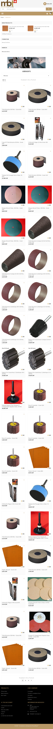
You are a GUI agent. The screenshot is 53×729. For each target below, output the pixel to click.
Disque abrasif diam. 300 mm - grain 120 (12, 241)
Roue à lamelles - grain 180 (9, 438)
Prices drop (4, 691)
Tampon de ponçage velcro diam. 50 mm (12, 176)
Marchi (4, 47)
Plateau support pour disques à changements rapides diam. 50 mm (12, 406)
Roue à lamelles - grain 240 (36, 438)
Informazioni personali (6, 705)
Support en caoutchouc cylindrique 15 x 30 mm (39, 373)
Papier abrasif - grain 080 (35, 471)
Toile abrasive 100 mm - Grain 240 (11, 635)
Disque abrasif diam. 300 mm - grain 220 (38, 208)
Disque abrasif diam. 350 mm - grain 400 (12, 208)
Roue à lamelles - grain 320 (36, 405)
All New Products (7, 34)
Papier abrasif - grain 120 (9, 569)
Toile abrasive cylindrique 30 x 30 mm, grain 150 (39, 274)
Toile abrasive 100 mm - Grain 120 (38, 175)
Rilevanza (26, 76)
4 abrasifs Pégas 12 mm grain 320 (38, 142)
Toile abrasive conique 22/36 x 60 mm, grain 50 (13, 274)
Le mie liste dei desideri (7, 715)
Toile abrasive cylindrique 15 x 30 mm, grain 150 (39, 307)
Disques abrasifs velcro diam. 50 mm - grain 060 (39, 603)
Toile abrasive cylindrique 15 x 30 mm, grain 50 (13, 340)
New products (4, 693)
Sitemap (30, 699)
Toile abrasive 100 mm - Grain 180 (11, 536)
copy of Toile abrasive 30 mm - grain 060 (12, 143)
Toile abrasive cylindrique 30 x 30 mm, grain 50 (13, 307)
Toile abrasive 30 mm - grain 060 (37, 109)
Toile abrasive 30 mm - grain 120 (37, 569)
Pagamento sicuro (32, 697)
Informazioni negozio (36, 702)
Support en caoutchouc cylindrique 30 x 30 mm (13, 373)
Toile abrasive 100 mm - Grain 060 (11, 109)
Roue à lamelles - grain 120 (9, 471)
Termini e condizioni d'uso (34, 693)
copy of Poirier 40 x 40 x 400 (16, 26)
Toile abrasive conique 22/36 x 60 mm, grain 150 (39, 241)
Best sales (3, 695)
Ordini (2, 707)
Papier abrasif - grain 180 (9, 668)
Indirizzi (3, 711)
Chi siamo (30, 695)
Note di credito (5, 709)
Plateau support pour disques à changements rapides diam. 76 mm (38, 537)
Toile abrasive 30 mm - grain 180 (37, 668)
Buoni (2, 713)
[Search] (26, 9)
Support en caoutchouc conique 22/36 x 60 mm (39, 340)
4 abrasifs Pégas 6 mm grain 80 (11, 602)
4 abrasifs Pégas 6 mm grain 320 (11, 504)
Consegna (30, 691)
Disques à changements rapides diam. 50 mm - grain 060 (39, 636)
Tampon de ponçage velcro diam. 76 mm (38, 504)
